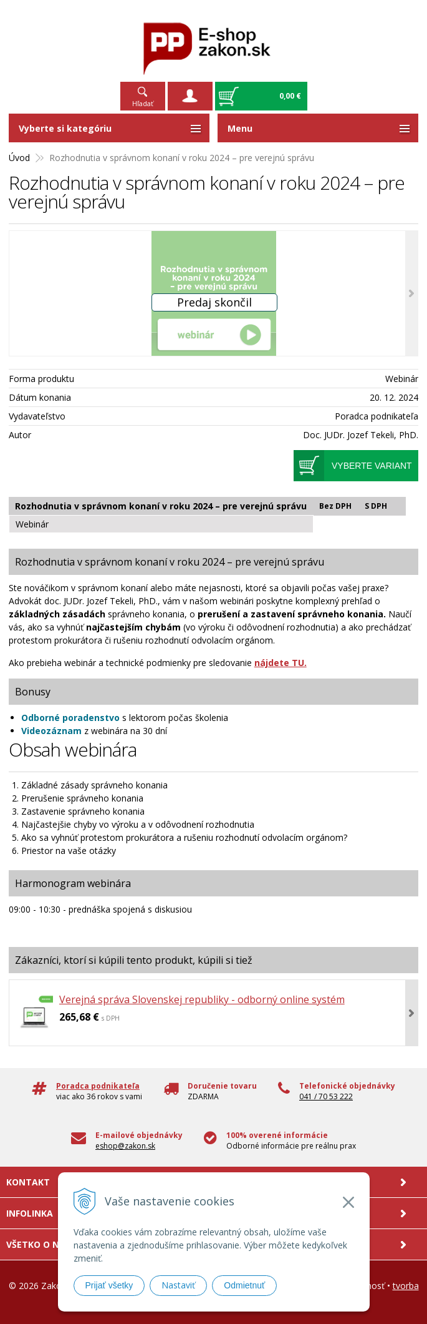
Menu (240, 128)
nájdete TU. (280, 663)
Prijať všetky (109, 1285)
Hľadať (142, 103)
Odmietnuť (244, 1285)
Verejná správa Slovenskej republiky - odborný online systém (202, 999)
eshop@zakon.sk (125, 1145)
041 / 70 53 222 (326, 1096)
